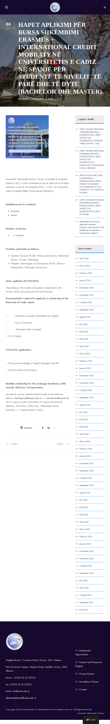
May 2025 (83, 343)
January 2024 (85, 460)
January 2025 (85, 372)
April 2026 (84, 262)
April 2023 (84, 526)
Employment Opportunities (83, 656)
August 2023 (84, 496)
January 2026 (85, 284)
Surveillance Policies (89, 685)
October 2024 (85, 394)
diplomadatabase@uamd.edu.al (21, 702)
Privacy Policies (86, 678)
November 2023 (86, 474)
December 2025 (86, 291)
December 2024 (86, 379)
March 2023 (84, 533)
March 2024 (84, 445)
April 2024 (84, 438)
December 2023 (86, 467)
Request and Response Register (88, 668)
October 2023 (85, 482)
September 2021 (86, 606)
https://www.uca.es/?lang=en (38, 195)
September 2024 (86, 401)
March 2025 (84, 357)
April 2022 (84, 592)
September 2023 (86, 489)
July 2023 (83, 504)
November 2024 (86, 387)
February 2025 (85, 365)
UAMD (25, 103)
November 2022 (86, 562)
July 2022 (83, 584)
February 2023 (85, 540)
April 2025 (84, 350)
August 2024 (84, 409)
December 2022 (86, 555)
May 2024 (83, 431)
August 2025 (84, 321)
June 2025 (83, 335)
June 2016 (83, 613)
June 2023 (83, 511)
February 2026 (85, 277)
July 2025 (83, 328)
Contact (83, 693)
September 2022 (86, 577)
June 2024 (83, 423)
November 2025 (86, 299)
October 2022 (85, 570)
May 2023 (83, 518)
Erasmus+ (38, 103)
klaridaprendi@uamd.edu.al (28, 402)
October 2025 (85, 306)
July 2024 (83, 416)
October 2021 (85, 599)
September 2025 (86, 313)
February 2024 (85, 452)
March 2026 (84, 270)
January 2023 (85, 548)
